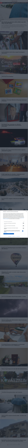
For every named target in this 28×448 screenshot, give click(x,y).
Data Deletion (9, 236)
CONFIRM (8, 233)
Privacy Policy (18, 236)
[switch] (23, 223)
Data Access (14, 236)
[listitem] (14, 221)
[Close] (26, 211)
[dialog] (14, 224)
